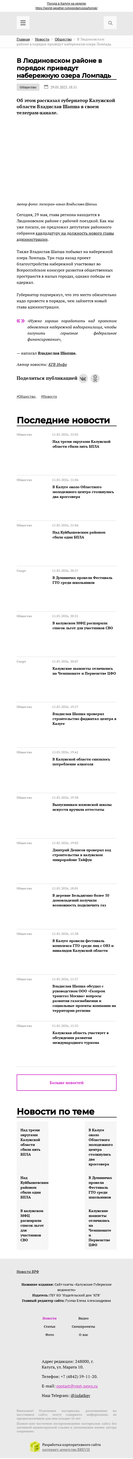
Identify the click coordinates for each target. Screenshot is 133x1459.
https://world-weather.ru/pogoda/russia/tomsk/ (66, 8)
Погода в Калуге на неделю (66, 3)
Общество (28, 87)
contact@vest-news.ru (77, 1387)
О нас (83, 1335)
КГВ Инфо (57, 364)
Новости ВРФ (28, 1271)
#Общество (26, 396)
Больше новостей (67, 1082)
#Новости (49, 396)
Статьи (49, 1327)
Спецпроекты (83, 1327)
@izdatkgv (80, 1396)
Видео (83, 1318)
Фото (49, 1335)
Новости (50, 1318)
